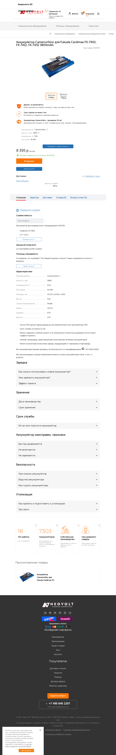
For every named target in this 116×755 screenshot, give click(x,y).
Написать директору (58, 686)
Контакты (58, 654)
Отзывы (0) (61, 197)
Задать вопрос (28, 266)
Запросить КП (25, 4)
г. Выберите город (92, 176)
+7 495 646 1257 (59, 703)
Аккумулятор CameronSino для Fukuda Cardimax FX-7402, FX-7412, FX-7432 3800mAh (46, 577)
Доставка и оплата (58, 668)
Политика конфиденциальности (76, 730)
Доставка (47, 197)
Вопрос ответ (78, 197)
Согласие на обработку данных (58, 734)
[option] (58, 66)
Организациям (58, 641)
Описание (21, 197)
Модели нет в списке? (30, 210)
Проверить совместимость (58, 146)
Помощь (58, 677)
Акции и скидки (58, 646)
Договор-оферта (58, 681)
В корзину (29, 161)
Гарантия (34, 197)
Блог (58, 650)
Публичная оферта (53, 730)
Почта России (22, 181)
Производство (58, 637)
